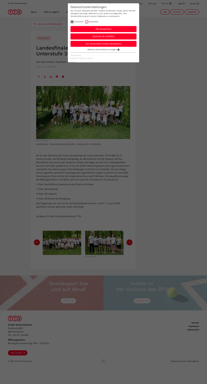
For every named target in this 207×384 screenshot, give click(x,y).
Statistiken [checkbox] (93, 21)
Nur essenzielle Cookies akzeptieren (103, 43)
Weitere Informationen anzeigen (103, 49)
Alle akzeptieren (103, 28)
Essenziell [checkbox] (78, 21)
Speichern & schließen (103, 36)
